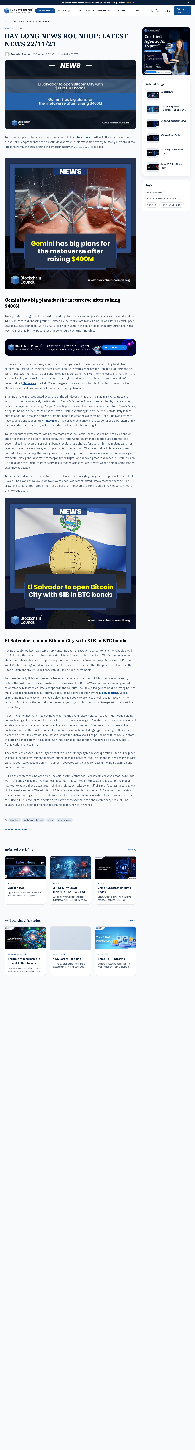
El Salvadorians (108, 693)
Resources (141, 10)
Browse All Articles (16, 829)
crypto (50, 820)
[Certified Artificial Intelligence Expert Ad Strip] (70, 347)
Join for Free (181, 11)
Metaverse (29, 383)
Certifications (45, 10)
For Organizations (103, 10)
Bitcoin (49, 420)
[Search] (152, 10)
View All (132, 849)
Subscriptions (124, 10)
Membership (83, 10)
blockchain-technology (33, 820)
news (15, 21)
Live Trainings (65, 10)
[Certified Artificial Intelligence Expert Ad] (166, 51)
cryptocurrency (64, 820)
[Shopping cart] (157, 11)
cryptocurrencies (82, 137)
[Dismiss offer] (188, 3)
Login (167, 10)
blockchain (14, 820)
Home (7, 21)
